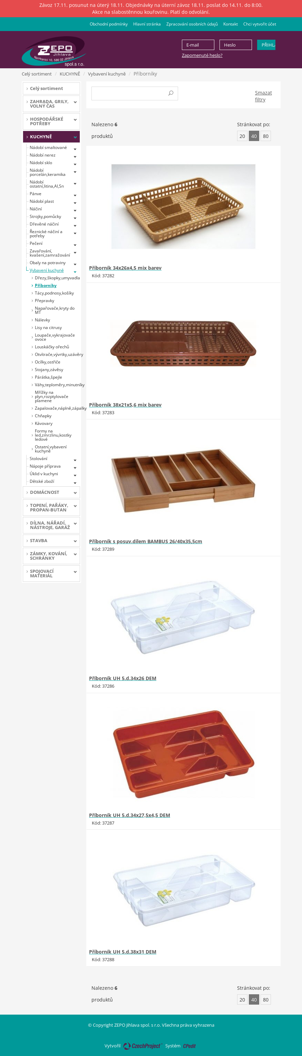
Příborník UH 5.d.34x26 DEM (122, 678)
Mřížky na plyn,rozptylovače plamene (51, 396)
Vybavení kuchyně (107, 74)
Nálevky (42, 320)
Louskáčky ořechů (52, 347)
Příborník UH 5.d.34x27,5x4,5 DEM (129, 815)
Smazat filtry (263, 96)
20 (242, 136)
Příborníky (46, 285)
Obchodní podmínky (109, 24)
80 (266, 136)
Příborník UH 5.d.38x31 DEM (122, 951)
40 (254, 136)
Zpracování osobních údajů (192, 24)
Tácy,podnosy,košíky (54, 293)
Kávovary (43, 423)
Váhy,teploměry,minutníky (57, 385)
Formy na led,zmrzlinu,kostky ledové (53, 435)
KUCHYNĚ (70, 74)
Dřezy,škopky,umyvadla (57, 278)
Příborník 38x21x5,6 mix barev (125, 404)
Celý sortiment (37, 74)
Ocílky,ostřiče (47, 362)
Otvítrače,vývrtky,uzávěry (57, 354)
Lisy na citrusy (48, 327)
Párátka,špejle (48, 377)
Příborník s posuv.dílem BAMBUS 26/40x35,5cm (145, 541)
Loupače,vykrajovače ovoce (55, 337)
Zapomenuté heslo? (202, 55)
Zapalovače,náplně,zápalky (57, 408)
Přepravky (44, 300)
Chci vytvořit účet (259, 24)
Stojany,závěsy (49, 369)
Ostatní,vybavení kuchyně (51, 449)
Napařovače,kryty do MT (55, 310)
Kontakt (230, 24)
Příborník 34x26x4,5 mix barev (125, 268)
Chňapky (43, 416)
